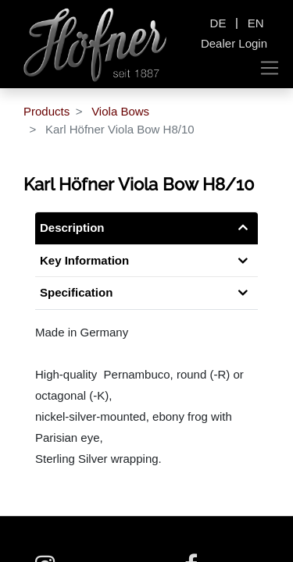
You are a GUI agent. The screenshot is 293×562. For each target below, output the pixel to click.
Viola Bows (120, 111)
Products (46, 111)
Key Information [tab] (84, 260)
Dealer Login (234, 43)
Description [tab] (72, 227)
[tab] (146, 293)
